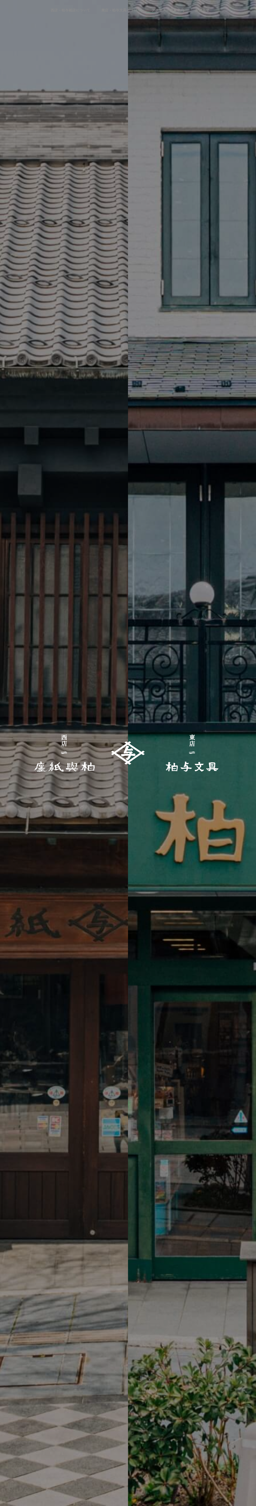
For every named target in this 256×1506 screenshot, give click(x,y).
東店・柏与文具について (120, 8)
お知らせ (189, 8)
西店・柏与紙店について (77, 8)
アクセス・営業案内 (160, 8)
